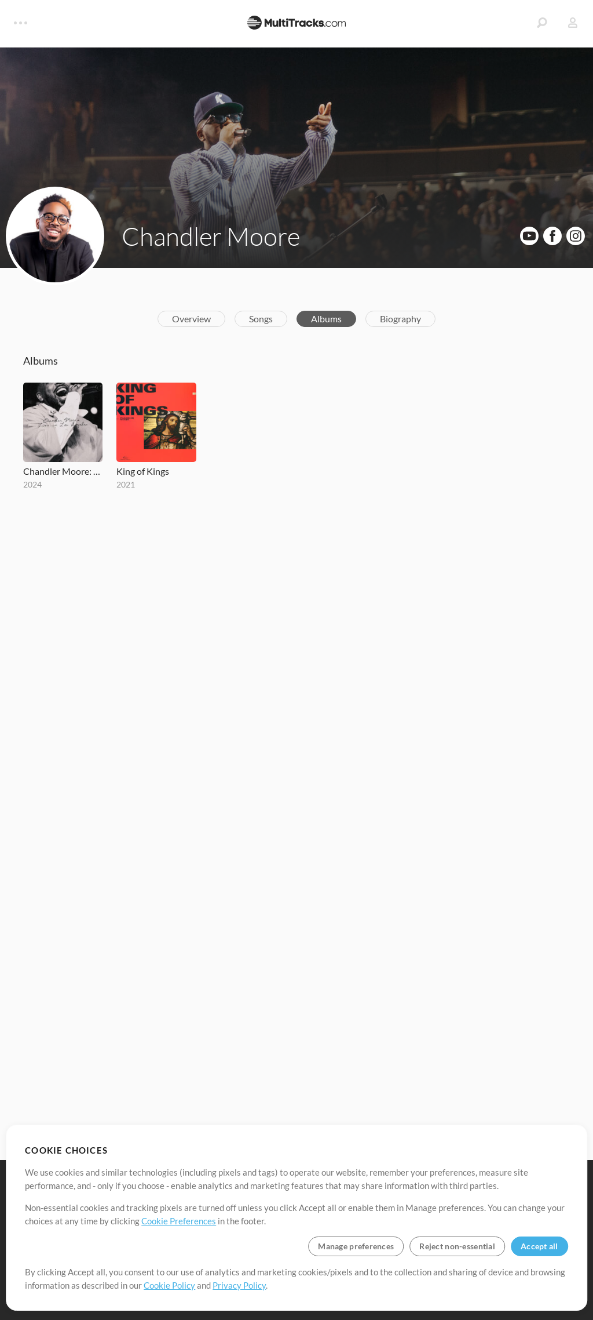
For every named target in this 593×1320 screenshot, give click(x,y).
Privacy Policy (239, 1285)
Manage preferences (356, 1246)
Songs (261, 318)
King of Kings (142, 471)
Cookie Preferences (178, 1221)
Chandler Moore (211, 236)
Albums (326, 318)
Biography (400, 318)
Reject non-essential (457, 1246)
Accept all (539, 1246)
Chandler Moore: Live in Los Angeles (63, 471)
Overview (191, 318)
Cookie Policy (169, 1285)
